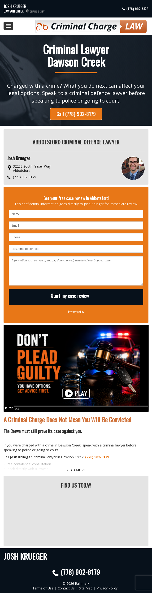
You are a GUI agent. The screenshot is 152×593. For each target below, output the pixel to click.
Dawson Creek (24, 11)
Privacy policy (76, 312)
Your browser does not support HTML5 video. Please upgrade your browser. (76, 366)
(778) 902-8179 (137, 8)
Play (76, 394)
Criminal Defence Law (88, 24)
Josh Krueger (15, 6)
